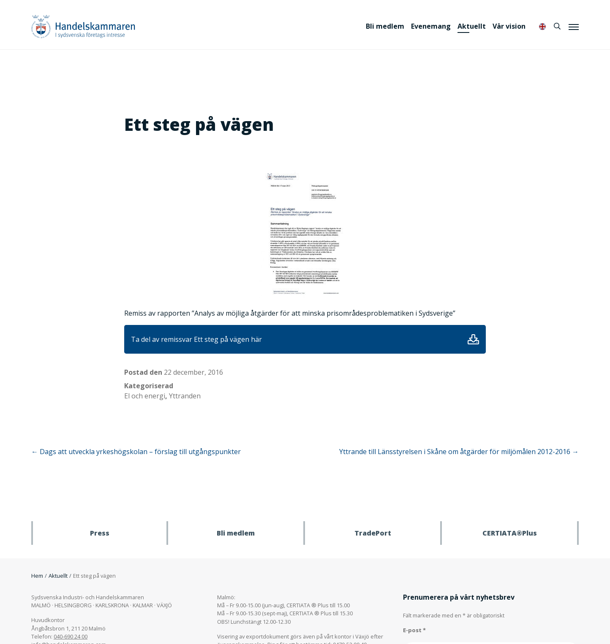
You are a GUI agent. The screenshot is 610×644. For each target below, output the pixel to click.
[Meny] (573, 26)
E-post (414, 630)
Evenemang (431, 26)
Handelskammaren (83, 26)
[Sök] (557, 26)
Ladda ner (473, 339)
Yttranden (185, 395)
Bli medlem (385, 26)
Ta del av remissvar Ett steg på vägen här (196, 339)
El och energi (144, 395)
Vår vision (509, 26)
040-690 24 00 (70, 636)
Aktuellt (472, 26)
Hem (37, 575)
